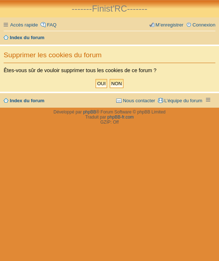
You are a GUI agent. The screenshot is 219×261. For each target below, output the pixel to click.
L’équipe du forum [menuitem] (183, 100)
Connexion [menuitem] (203, 25)
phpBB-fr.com (121, 117)
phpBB (89, 112)
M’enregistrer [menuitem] (169, 25)
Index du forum (27, 100)
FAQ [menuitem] (51, 25)
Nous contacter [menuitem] (139, 100)
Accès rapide (24, 25)
